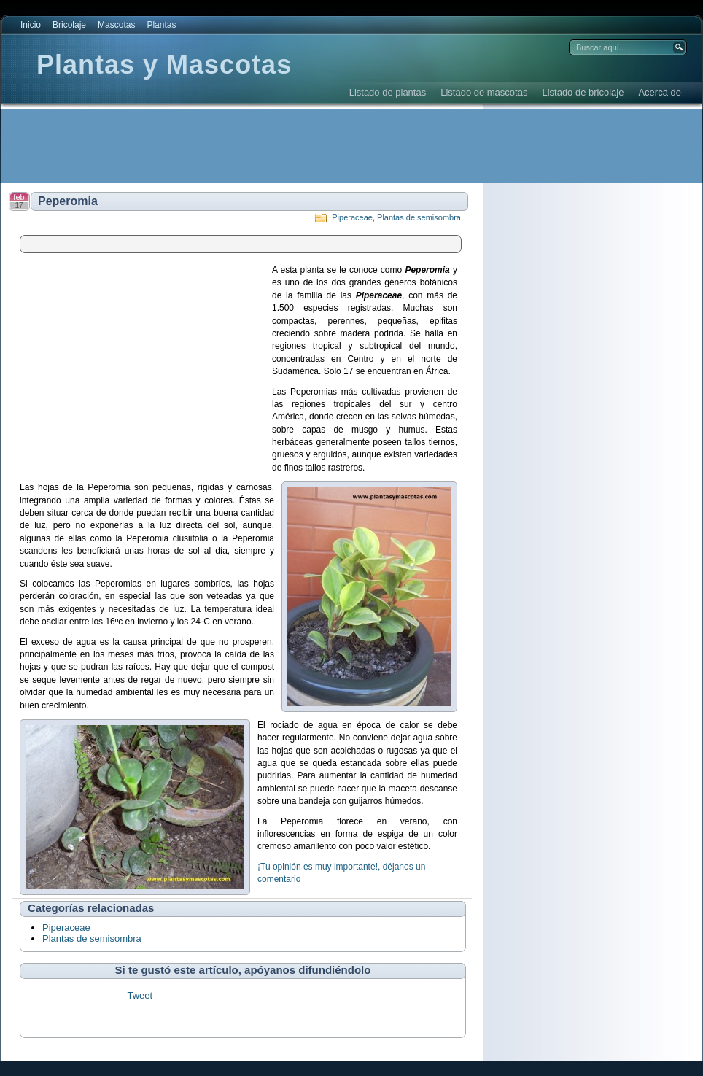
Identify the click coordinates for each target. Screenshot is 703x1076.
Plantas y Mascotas (164, 65)
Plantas (161, 25)
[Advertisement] (266, 146)
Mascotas (116, 25)
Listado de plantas (388, 92)
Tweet (139, 995)
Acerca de (659, 92)
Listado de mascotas (483, 92)
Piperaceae (352, 217)
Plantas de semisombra (419, 217)
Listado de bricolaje (583, 92)
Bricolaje (69, 25)
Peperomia (68, 201)
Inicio (30, 25)
